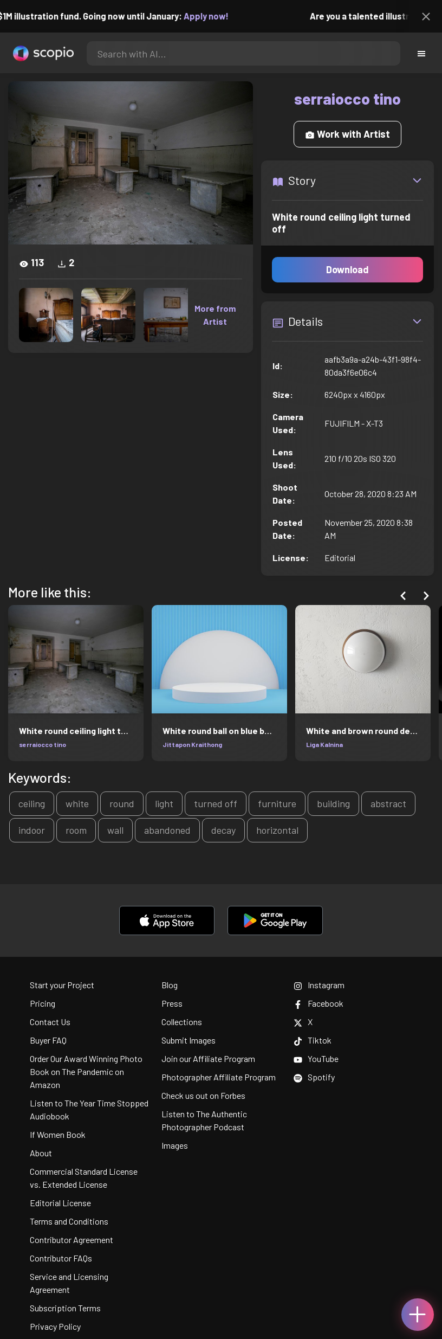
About (41, 1153)
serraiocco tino (42, 744)
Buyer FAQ (48, 1040)
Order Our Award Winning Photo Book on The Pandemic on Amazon (86, 1071)
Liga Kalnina (324, 744)
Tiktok (313, 1040)
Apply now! (213, 16)
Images (174, 1145)
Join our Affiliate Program (208, 1058)
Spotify (314, 1077)
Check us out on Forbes (203, 1095)
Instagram (319, 985)
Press (172, 1003)
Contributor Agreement (71, 1239)
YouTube (316, 1058)
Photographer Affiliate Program (218, 1077)
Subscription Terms (65, 1308)
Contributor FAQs (61, 1258)
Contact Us (50, 1021)
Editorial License (60, 1203)
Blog (169, 985)
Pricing (42, 1003)
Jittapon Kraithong (192, 744)
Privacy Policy (55, 1326)
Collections (181, 1021)
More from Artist (215, 314)
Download (347, 269)
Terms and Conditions (69, 1221)
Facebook (318, 1003)
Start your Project (62, 985)
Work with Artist (347, 134)
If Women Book (58, 1134)
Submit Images (188, 1040)
